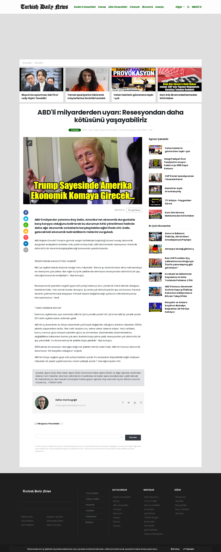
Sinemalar (149, 521)
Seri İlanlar (149, 525)
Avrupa (116, 525)
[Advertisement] (111, 36)
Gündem (39, 62)
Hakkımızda (27, 516)
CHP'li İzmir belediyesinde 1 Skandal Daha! (179, 178)
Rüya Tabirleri (182, 509)
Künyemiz (89, 516)
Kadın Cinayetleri (85, 7)
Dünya (116, 521)
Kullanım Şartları (55, 516)
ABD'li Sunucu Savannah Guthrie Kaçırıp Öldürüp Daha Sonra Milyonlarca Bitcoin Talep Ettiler (178, 291)
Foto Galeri (90, 493)
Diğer (179, 7)
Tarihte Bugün (151, 517)
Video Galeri (90, 498)
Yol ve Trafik (150, 501)
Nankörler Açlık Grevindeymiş (173, 190)
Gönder (133, 437)
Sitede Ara (180, 497)
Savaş (102, 7)
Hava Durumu (151, 497)
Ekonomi (147, 7)
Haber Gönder (54, 524)
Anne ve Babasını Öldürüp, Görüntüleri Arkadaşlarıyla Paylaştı (178, 236)
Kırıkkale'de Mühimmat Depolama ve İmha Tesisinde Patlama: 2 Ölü (178, 277)
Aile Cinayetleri (117, 7)
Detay (175, 549)
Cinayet (135, 7)
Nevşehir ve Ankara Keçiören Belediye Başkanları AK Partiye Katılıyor (177, 307)
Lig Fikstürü (149, 513)
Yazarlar (88, 504)
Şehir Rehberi (151, 529)
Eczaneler (149, 509)
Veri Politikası (27, 524)
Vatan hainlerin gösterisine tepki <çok (177, 150)
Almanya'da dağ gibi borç (179, 248)
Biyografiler (181, 505)
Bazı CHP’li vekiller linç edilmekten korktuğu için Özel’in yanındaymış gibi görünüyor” (179, 263)
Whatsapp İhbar (55, 520)
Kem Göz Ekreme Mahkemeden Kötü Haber (179, 214)
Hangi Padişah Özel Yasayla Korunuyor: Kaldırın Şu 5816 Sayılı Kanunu (176, 163)
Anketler (179, 501)
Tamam (188, 549)
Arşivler (88, 510)
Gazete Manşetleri (153, 533)
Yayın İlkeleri (27, 520)
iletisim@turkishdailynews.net (71, 405)
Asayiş (159, 7)
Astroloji (179, 513)
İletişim (87, 522)
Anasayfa (27, 62)
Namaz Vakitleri (152, 505)
